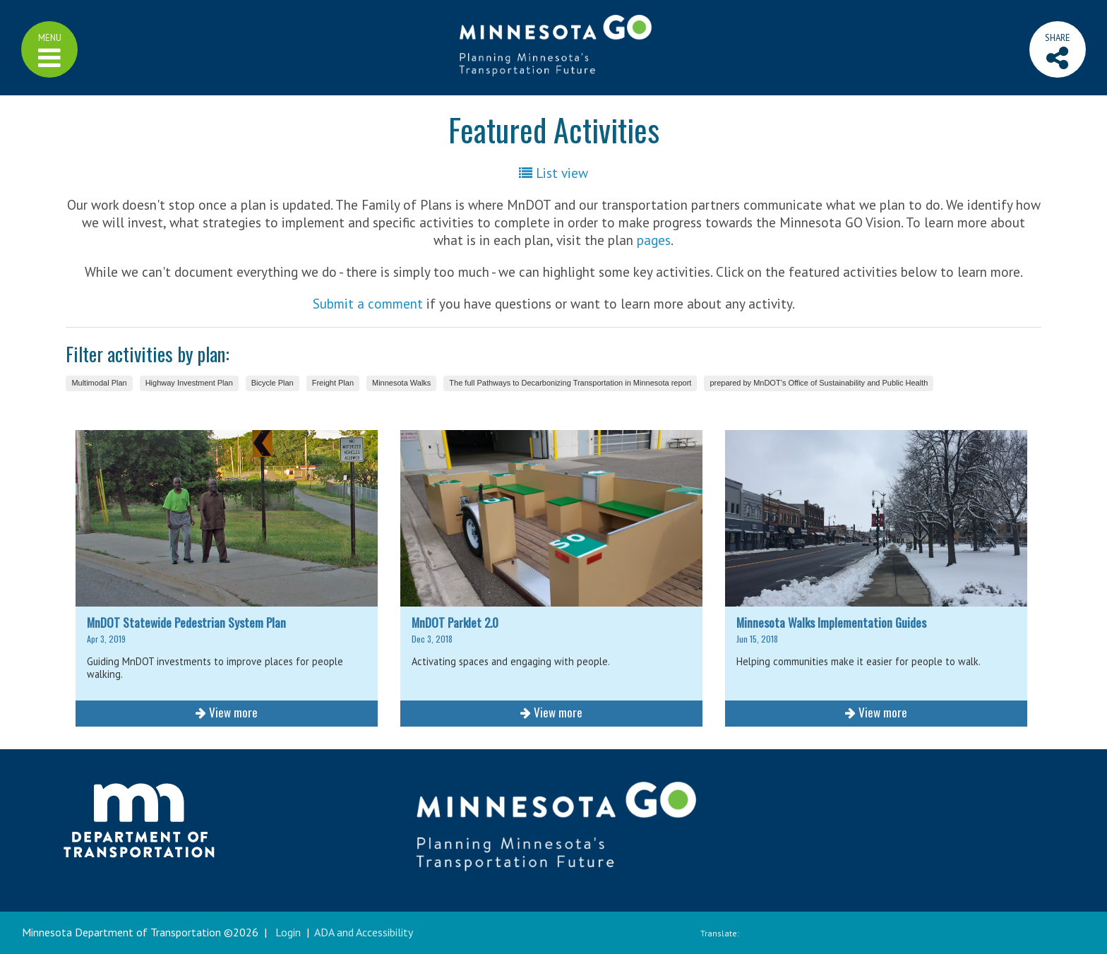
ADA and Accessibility (363, 932)
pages (654, 240)
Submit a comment (368, 303)
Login (288, 932)
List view (553, 172)
